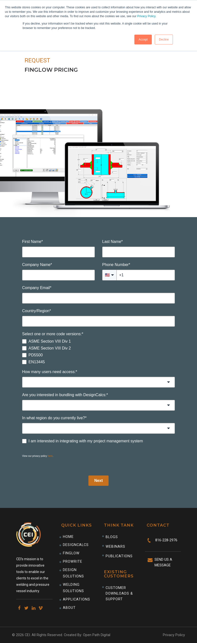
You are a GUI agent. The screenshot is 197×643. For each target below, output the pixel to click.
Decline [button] (164, 39)
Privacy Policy (174, 635)
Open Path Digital (96, 635)
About (69, 608)
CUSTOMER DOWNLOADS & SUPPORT (119, 593)
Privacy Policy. (146, 16)
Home (68, 537)
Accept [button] (143, 39)
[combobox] (98, 382)
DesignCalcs (76, 545)
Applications (76, 599)
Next (98, 480)
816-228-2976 (166, 540)
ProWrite (72, 561)
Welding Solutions (73, 588)
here (50, 456)
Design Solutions (73, 573)
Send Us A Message (163, 562)
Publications (119, 556)
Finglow (71, 553)
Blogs (112, 537)
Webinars (115, 547)
